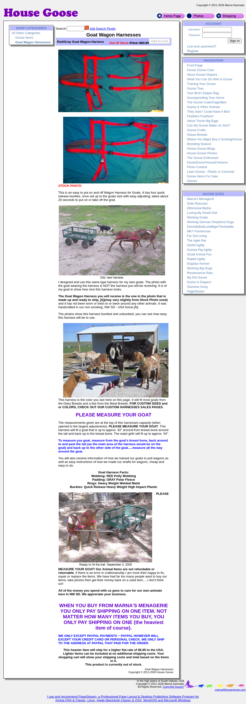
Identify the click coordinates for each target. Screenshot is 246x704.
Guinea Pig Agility (199, 250)
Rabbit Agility (196, 259)
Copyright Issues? (173, 686)
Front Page (195, 65)
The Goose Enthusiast (202, 158)
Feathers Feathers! (200, 116)
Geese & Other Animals (203, 107)
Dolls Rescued (197, 203)
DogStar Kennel (198, 263)
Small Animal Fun (199, 254)
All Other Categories (26, 33)
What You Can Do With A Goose (209, 79)
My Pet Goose (197, 277)
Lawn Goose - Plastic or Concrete (210, 171)
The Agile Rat (196, 240)
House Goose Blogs (201, 148)
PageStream (196, 291)
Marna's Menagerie (200, 199)
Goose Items (24, 37)
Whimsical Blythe (199, 208)
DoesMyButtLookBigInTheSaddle (210, 226)
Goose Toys (195, 88)
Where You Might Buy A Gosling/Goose (214, 139)
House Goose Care (200, 70)
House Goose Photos (202, 153)
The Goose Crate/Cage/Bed (206, 102)
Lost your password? (201, 46)
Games (192, 181)
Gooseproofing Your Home (205, 97)
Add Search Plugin (102, 28)
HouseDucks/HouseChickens (207, 162)
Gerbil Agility (196, 245)
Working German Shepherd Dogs (210, 222)
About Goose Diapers (202, 74)
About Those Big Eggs (202, 121)
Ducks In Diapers (199, 282)
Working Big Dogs (199, 268)
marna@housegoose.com (230, 689)
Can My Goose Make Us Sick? (208, 125)
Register (193, 51)
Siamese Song (197, 287)
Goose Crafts (196, 130)
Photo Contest (197, 167)
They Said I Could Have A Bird (208, 111)
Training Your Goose (201, 84)
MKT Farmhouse (199, 231)
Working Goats (197, 217)
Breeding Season (199, 144)
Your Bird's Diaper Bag (203, 93)
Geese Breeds (197, 134)
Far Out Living (197, 236)
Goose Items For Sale (202, 176)
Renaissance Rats (200, 273)
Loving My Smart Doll (202, 213)
